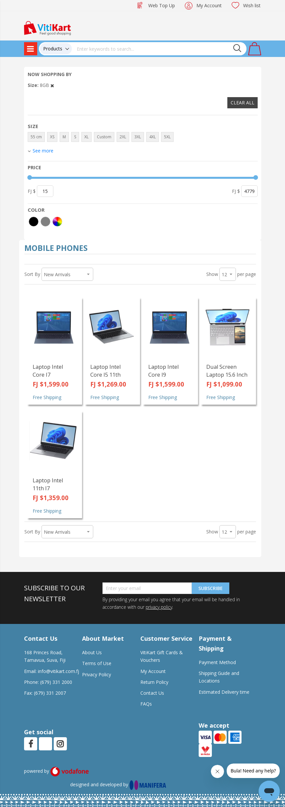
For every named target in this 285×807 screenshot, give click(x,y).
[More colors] (57, 222)
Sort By (32, 274)
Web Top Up (161, 5)
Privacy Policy (96, 674)
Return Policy (154, 682)
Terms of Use (96, 663)
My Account (209, 5)
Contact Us (152, 693)
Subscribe (210, 588)
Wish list (252, 5)
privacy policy (159, 607)
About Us (92, 652)
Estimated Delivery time (224, 692)
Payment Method (217, 662)
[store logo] (47, 27)
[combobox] (159, 48)
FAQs (146, 704)
